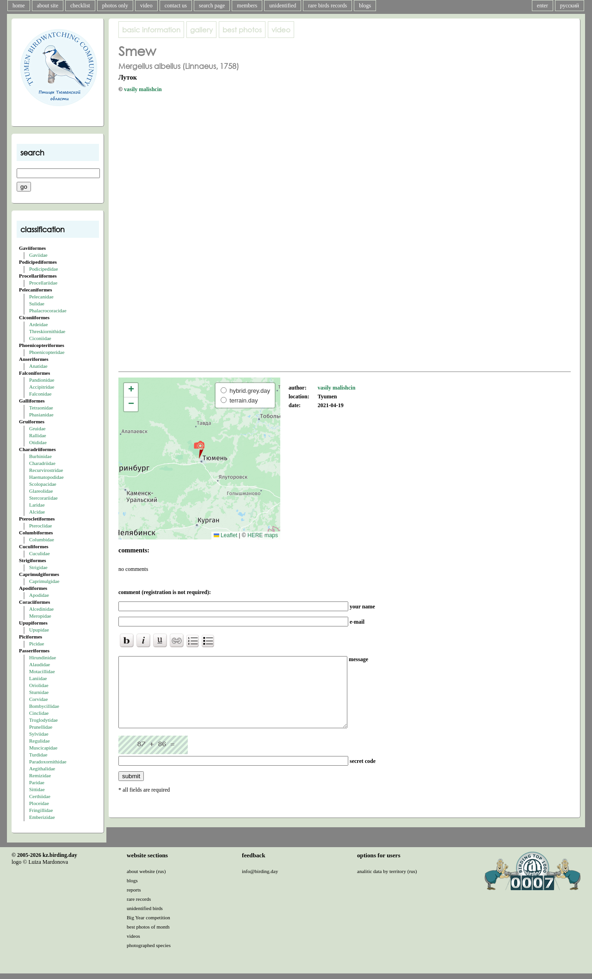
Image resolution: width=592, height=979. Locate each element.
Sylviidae (39, 734)
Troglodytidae (43, 720)
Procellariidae (43, 282)
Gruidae (37, 428)
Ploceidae (39, 803)
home (18, 5)
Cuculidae (39, 553)
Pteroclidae (40, 525)
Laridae (37, 505)
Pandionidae (41, 380)
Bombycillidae (44, 706)
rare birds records (327, 5)
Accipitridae (41, 387)
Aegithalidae (42, 768)
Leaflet (225, 535)
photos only (115, 5)
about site (47, 5)
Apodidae (39, 595)
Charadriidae (42, 463)
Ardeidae (38, 324)
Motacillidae (42, 671)
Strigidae (38, 567)
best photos (242, 29)
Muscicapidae (43, 747)
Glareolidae (41, 491)
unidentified (282, 5)
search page (212, 5)
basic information (151, 29)
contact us (176, 5)
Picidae (36, 643)
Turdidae (38, 754)
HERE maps (262, 535)
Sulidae (36, 303)
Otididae (38, 442)
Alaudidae (39, 664)
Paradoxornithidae (48, 761)
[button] (199, 449)
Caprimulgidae (44, 581)
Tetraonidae (41, 407)
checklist (80, 5)
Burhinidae (40, 456)
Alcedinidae (41, 609)
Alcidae (37, 511)
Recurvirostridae (46, 470)
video (146, 5)
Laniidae (38, 678)
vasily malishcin (143, 89)
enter (542, 5)
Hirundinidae (42, 657)
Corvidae (38, 699)
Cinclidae (39, 713)
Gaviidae (38, 255)
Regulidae (39, 741)
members (247, 5)
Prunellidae (40, 727)
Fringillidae (41, 810)
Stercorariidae (43, 498)
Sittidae (37, 789)
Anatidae (38, 366)
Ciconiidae (40, 338)
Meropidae (40, 616)
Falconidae (40, 394)
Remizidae (40, 775)
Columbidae (41, 539)
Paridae (36, 782)
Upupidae (39, 629)
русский (569, 5)
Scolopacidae (42, 484)
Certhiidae (39, 796)
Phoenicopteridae (46, 352)
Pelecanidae (41, 296)
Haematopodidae (46, 477)
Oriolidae (39, 685)
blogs (365, 5)
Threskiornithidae (47, 331)
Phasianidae (41, 414)
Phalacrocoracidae (48, 310)
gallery (201, 29)
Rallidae (37, 435)
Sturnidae (39, 692)
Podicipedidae (43, 269)
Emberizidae (42, 817)
